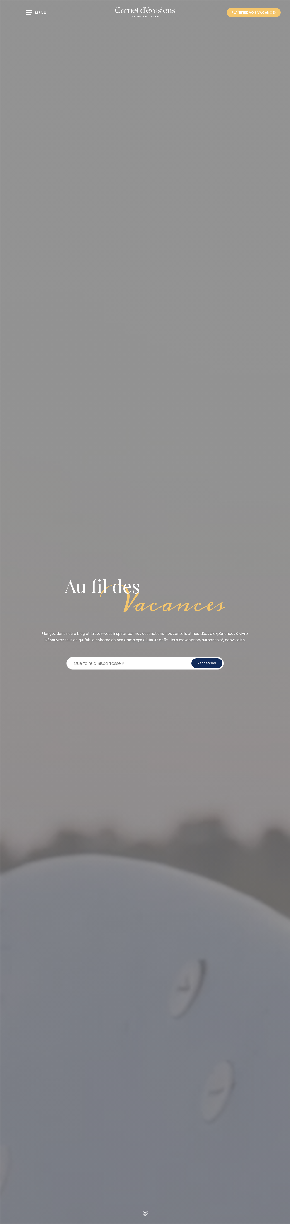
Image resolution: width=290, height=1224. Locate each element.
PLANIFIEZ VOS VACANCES (253, 12)
